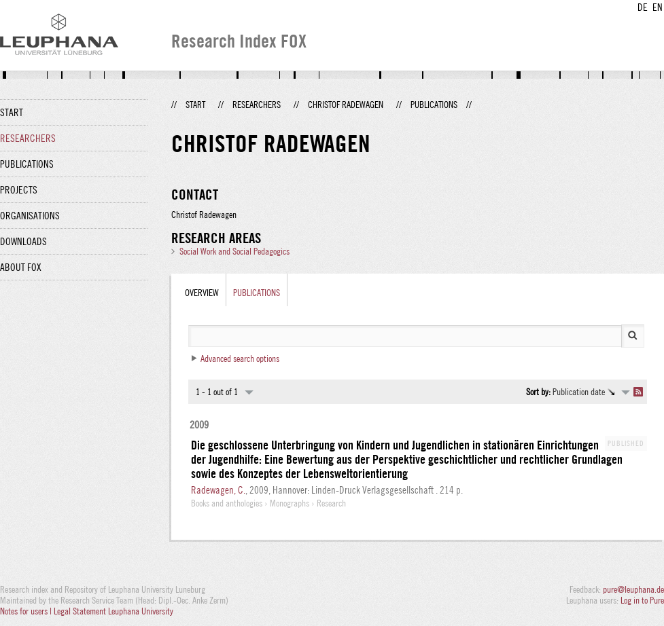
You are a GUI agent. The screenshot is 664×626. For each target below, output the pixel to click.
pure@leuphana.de (633, 589)
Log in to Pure (642, 600)
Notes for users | (27, 611)
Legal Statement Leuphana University (113, 611)
